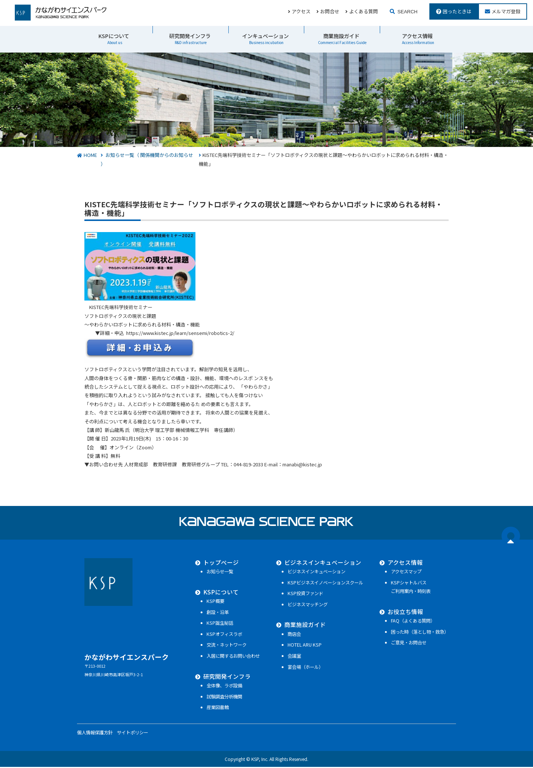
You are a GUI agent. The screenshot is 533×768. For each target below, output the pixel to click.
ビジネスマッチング (306, 605)
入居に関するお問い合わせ (229, 657)
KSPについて (113, 38)
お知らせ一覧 (216, 572)
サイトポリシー (132, 733)
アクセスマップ (406, 572)
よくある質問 (363, 10)
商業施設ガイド (342, 38)
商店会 (292, 635)
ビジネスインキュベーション (320, 563)
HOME (90, 155)
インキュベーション (265, 38)
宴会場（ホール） (303, 667)
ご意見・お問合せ (408, 643)
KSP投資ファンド (303, 594)
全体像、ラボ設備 (220, 686)
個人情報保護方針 (95, 733)
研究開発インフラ (190, 38)
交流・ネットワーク (223, 646)
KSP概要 (212, 602)
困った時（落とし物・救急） (420, 632)
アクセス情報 (418, 38)
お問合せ (329, 10)
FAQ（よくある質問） (413, 621)
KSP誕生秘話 (216, 624)
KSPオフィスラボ (220, 635)
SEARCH (408, 11)
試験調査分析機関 (220, 697)
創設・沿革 (214, 613)
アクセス (301, 10)
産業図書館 (214, 708)
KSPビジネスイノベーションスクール (323, 583)
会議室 (292, 657)
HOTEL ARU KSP (303, 646)
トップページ (217, 563)
